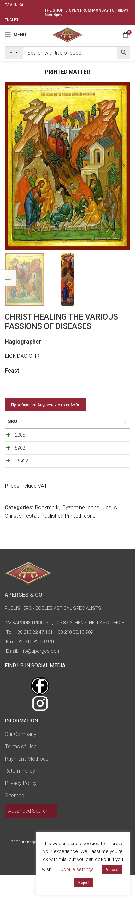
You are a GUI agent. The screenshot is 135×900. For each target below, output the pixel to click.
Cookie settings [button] (77, 869)
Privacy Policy (21, 807)
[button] (11, 166)
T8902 (21, 477)
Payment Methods (27, 783)
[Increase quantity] (111, 436)
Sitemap (14, 820)
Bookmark (47, 532)
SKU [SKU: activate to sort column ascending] (12, 421)
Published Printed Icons (68, 540)
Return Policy (20, 795)
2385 (20, 435)
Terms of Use (21, 771)
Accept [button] (112, 869)
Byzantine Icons (80, 532)
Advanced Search (28, 835)
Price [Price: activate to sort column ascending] (66, 421)
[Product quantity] (101, 436)
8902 (20, 456)
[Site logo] (67, 34)
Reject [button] (84, 882)
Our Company (20, 759)
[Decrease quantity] (91, 436)
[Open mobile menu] (15, 34)
